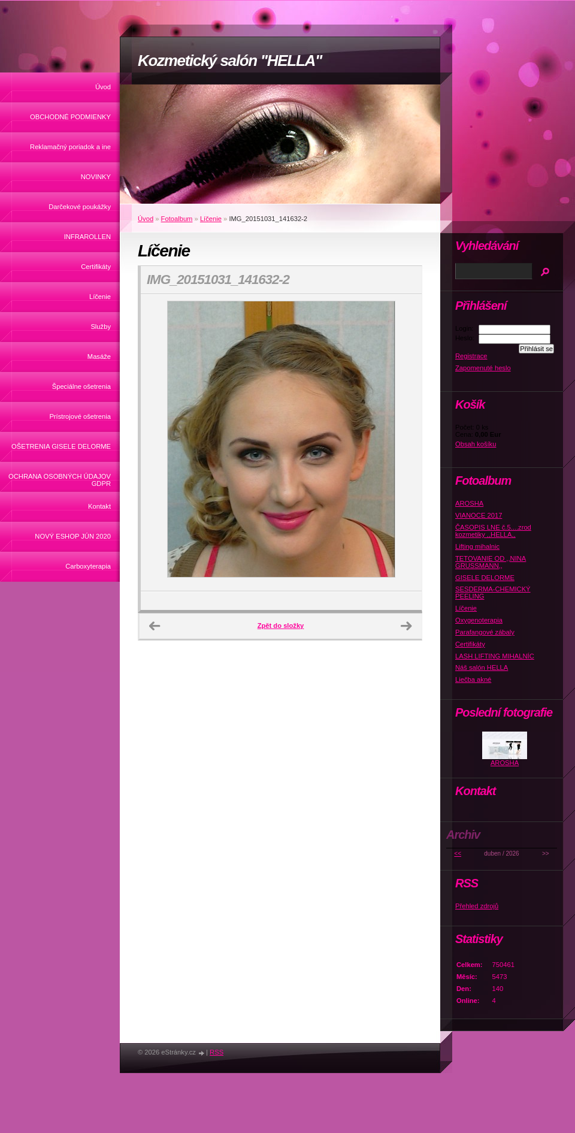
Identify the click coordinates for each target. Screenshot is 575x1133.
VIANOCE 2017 (478, 515)
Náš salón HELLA (481, 667)
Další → (406, 626)
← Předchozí (155, 626)
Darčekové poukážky (80, 206)
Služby (100, 326)
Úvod (103, 86)
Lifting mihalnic (477, 546)
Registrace (471, 355)
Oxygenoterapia (479, 620)
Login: (464, 328)
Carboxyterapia (88, 566)
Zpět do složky (281, 625)
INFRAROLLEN (87, 236)
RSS (216, 1052)
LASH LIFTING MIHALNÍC (494, 656)
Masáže (99, 356)
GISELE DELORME (485, 577)
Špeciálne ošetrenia (81, 386)
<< (457, 853)
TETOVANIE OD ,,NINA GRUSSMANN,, (490, 562)
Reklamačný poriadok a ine (70, 146)
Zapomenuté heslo (483, 367)
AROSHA (469, 503)
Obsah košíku (475, 444)
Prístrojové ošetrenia (80, 416)
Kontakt (99, 506)
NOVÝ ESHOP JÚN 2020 (73, 536)
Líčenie (100, 296)
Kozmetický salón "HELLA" (230, 61)
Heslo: (464, 338)
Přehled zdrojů (476, 906)
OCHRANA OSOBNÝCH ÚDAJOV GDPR (59, 480)
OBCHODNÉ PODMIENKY (70, 116)
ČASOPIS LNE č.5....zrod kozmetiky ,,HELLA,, (493, 531)
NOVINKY (96, 176)
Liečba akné (473, 679)
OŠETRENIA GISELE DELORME (61, 446)
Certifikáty (96, 266)
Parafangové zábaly (485, 632)
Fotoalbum (177, 218)
